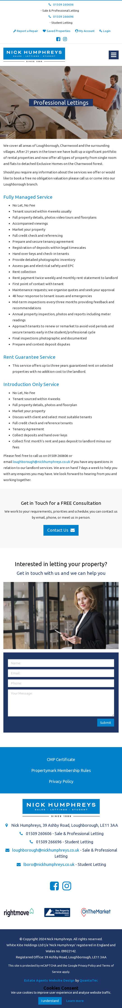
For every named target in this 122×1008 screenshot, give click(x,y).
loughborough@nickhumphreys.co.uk (41, 462)
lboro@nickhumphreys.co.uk (49, 864)
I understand (50, 1001)
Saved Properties (56, 31)
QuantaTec (88, 980)
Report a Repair (25, 31)
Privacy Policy (61, 781)
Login (105, 31)
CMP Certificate (61, 759)
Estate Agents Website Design (49, 980)
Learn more (75, 1001)
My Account (85, 31)
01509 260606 (61, 4)
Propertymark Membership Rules (61, 770)
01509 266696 (61, 16)
